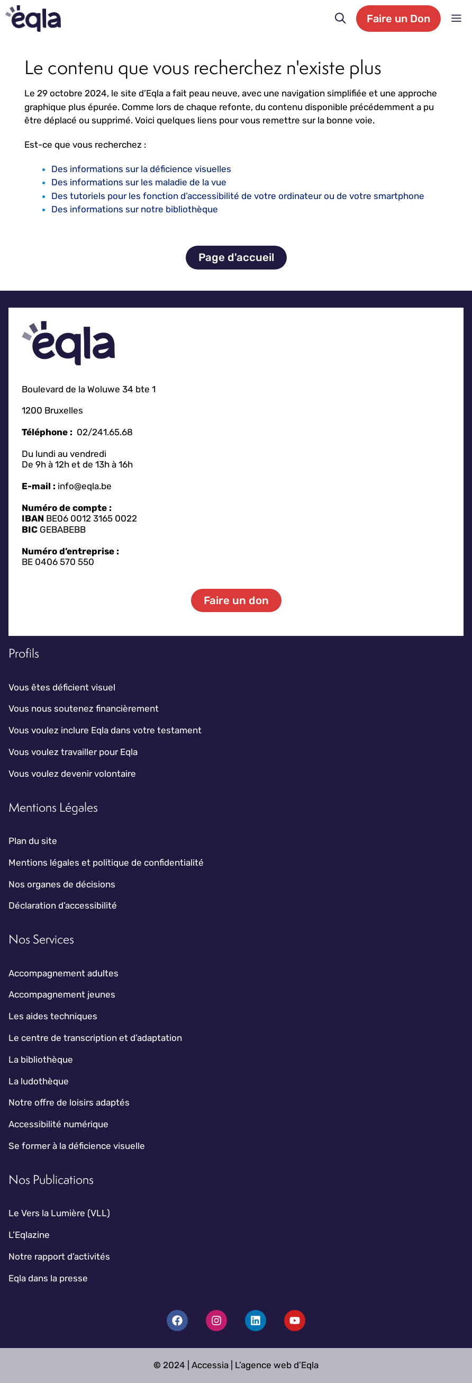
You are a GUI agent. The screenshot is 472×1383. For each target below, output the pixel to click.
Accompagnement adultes (63, 973)
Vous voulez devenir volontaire (72, 773)
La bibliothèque (40, 1059)
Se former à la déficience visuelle (76, 1145)
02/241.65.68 (105, 432)
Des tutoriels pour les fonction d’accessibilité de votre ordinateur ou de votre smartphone (237, 196)
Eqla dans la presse (48, 1278)
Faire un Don (398, 18)
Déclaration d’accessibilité (62, 905)
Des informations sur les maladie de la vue (138, 182)
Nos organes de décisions (61, 884)
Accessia (210, 1365)
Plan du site (32, 841)
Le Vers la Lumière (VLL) (59, 1213)
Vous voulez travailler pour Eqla (73, 752)
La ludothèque (38, 1081)
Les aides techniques (52, 1016)
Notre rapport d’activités (59, 1256)
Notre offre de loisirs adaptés (69, 1102)
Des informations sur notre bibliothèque (134, 209)
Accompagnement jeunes (61, 994)
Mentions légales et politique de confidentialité (106, 862)
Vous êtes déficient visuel (61, 687)
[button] (340, 18)
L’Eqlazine (29, 1234)
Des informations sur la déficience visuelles (141, 169)
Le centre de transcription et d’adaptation (95, 1037)
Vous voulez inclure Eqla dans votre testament (105, 730)
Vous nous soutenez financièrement (83, 708)
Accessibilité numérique (58, 1124)
